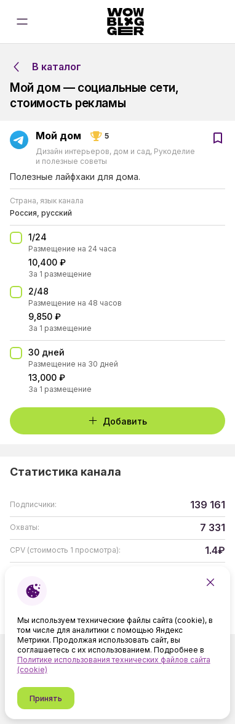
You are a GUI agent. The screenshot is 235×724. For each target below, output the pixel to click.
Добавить (117, 421)
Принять (46, 698)
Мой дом (58, 136)
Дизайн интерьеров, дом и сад (94, 151)
